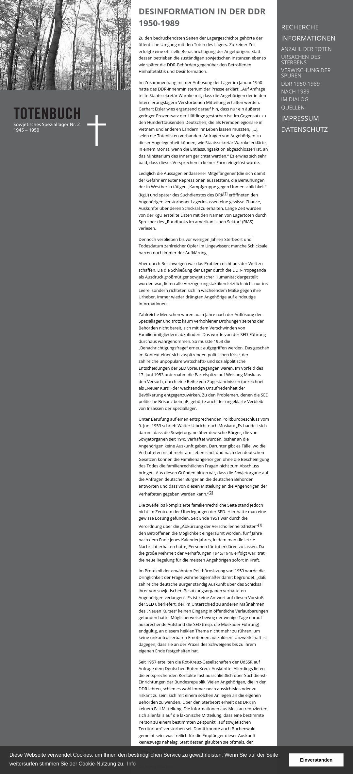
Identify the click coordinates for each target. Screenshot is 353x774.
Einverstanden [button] (316, 760)
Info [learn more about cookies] (131, 763)
